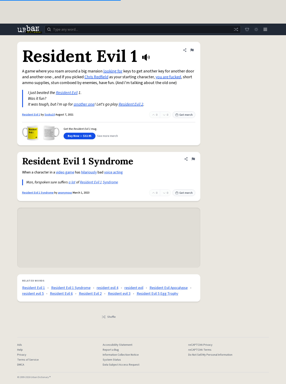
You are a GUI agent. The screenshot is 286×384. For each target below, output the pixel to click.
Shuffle (108, 317)
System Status (112, 360)
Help (20, 350)
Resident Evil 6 (61, 293)
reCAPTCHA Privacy (200, 345)
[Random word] (235, 29)
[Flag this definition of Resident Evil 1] (192, 50)
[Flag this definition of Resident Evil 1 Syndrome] (193, 159)
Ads (19, 345)
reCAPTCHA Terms (199, 350)
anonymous (65, 193)
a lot (72, 182)
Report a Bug (111, 350)
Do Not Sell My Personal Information (210, 355)
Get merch (184, 115)
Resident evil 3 (119, 293)
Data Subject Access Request (121, 365)
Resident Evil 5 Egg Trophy (157, 293)
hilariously (89, 172)
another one (84, 104)
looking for (112, 71)
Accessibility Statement (117, 345)
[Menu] (265, 29)
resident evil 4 (107, 287)
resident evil (133, 287)
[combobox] (143, 29)
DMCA (20, 365)
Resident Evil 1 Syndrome (38, 193)
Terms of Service (28, 360)
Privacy (21, 355)
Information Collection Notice (121, 355)
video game (65, 172)
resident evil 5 (33, 293)
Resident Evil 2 (131, 104)
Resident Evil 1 (31, 115)
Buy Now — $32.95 (79, 136)
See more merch (107, 136)
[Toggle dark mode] (256, 29)
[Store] (247, 29)
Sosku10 (50, 115)
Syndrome (110, 182)
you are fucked (168, 77)
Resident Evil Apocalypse (169, 287)
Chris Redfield (96, 77)
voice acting (113, 172)
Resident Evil (67, 93)
